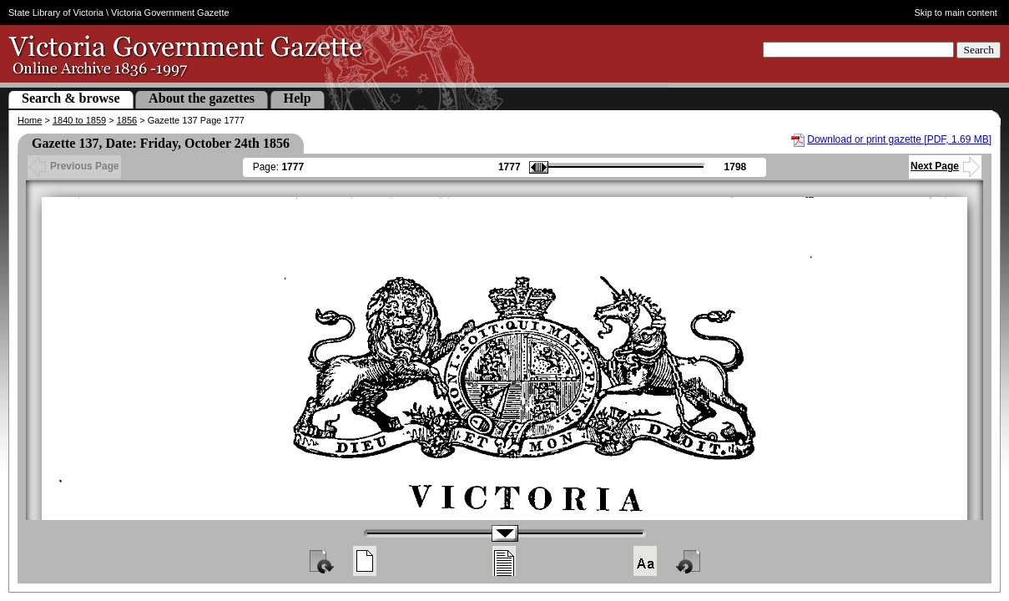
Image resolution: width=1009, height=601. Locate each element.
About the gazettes (202, 98)
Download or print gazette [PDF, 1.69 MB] (899, 139)
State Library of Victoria (55, 13)
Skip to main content (955, 13)
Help (297, 98)
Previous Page (74, 166)
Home (30, 120)
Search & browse (71, 98)
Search (978, 49)
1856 (127, 120)
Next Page (945, 166)
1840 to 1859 (79, 120)
